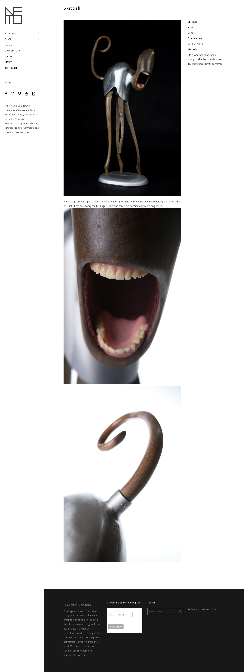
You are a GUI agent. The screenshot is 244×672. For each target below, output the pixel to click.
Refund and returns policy (202, 609)
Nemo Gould (17, 105)
